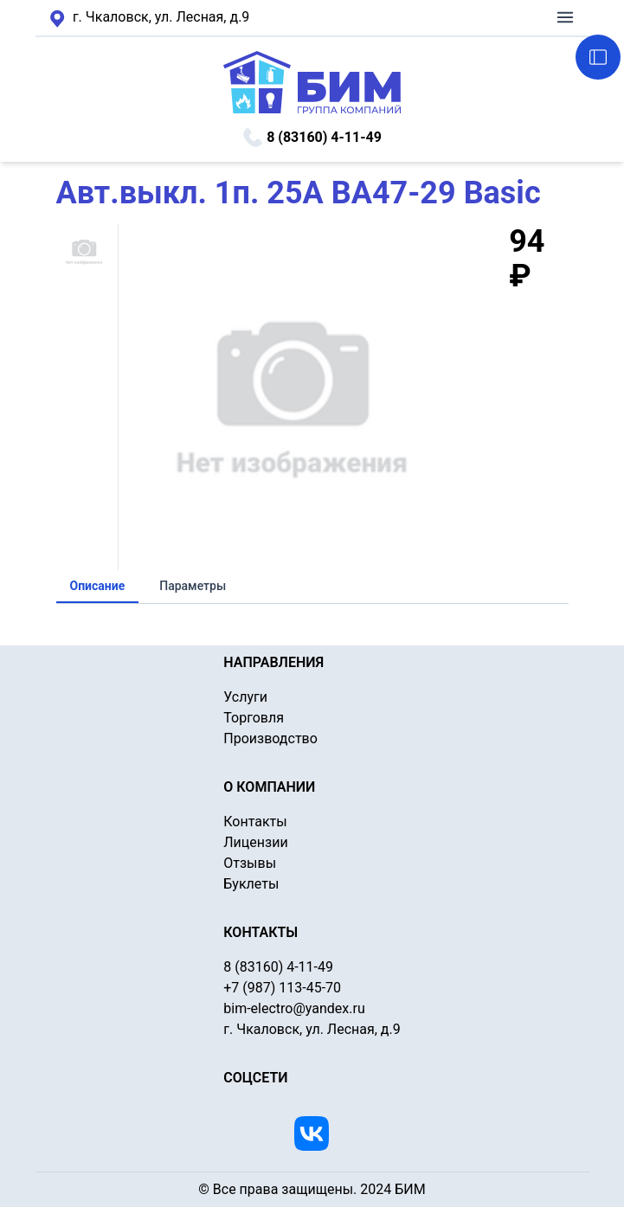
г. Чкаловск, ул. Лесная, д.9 (149, 18)
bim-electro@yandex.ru (293, 1008)
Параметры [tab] (192, 586)
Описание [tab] (97, 586)
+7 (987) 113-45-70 (282, 987)
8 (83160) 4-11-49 (312, 137)
